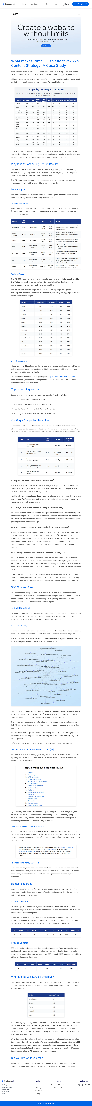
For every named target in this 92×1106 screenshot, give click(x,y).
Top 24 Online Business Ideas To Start (62, 377)
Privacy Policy (59, 1088)
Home (24, 4)
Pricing (46, 4)
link (52, 750)
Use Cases (34, 4)
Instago (51, 1103)
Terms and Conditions (59, 1085)
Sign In (66, 4)
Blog (55, 4)
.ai (10, 4)
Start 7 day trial (81, 4)
